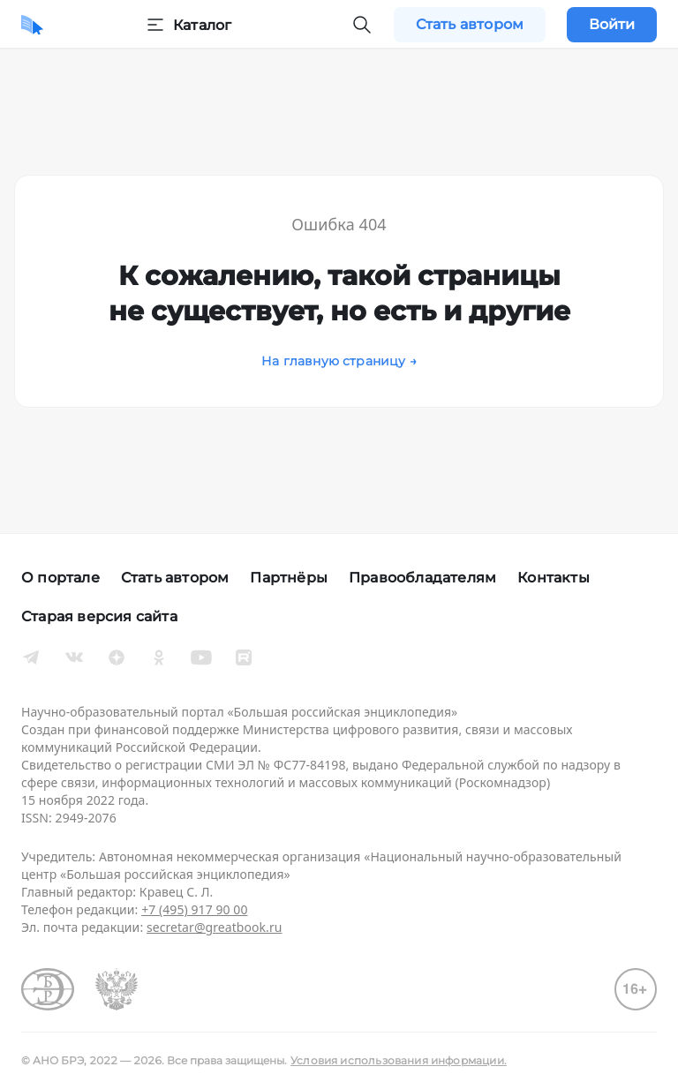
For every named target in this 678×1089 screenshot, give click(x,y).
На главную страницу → (339, 361)
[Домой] (32, 25)
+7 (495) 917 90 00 (194, 909)
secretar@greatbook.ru (214, 927)
